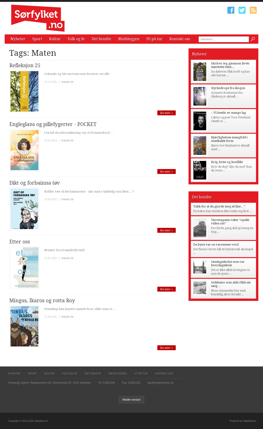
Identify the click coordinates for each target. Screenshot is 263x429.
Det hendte (101, 39)
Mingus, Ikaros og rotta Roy (42, 300)
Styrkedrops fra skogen (228, 88)
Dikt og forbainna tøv (34, 183)
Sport (37, 39)
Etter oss (19, 242)
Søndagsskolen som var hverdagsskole (228, 263)
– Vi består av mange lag (228, 112)
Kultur (55, 39)
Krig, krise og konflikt (227, 162)
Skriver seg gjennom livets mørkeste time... (230, 65)
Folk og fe (76, 39)
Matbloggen (128, 39)
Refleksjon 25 (24, 65)
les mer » (166, 113)
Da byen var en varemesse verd (216, 244)
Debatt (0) (67, 81)
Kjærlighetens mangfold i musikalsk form (229, 139)
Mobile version (131, 399)
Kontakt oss (179, 39)
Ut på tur (154, 39)
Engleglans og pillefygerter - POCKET (53, 124)
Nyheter (17, 39)
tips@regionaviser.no (161, 382)
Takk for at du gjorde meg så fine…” (219, 206)
